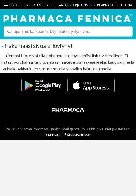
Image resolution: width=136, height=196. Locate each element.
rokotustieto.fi (39, 5)
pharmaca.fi (54, 134)
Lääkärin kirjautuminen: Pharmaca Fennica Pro (95, 5)
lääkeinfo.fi (12, 5)
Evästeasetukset (77, 134)
